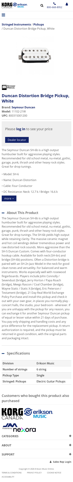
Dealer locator (17, 140)
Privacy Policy (34, 472)
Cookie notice (54, 472)
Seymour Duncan (23, 107)
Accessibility (8, 476)
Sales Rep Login (62, 461)
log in (20, 129)
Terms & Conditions (12, 472)
